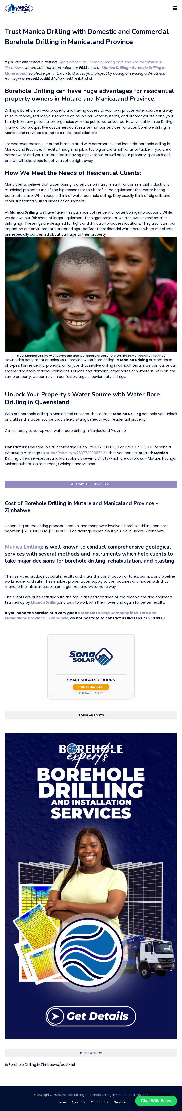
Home (61, 1102)
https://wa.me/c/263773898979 (74, 452)
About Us (78, 1102)
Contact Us (99, 1102)
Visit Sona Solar (91, 687)
